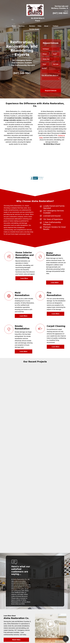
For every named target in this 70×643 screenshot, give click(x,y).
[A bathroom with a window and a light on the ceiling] (19, 435)
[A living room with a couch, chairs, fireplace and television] (50, 373)
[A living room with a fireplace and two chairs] (19, 373)
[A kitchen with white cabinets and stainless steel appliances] (19, 497)
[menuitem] (13, 26)
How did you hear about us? (50, 75)
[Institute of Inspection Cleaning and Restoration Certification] (21, 160)
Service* (44, 68)
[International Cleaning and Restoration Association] (48, 149)
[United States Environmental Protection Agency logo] (21, 149)
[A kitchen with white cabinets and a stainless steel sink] (50, 497)
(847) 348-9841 (60, 13)
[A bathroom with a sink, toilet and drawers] (50, 404)
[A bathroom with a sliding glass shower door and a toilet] (19, 404)
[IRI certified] (48, 160)
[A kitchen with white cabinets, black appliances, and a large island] (19, 466)
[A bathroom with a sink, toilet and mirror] (50, 466)
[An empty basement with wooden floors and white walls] (50, 435)
